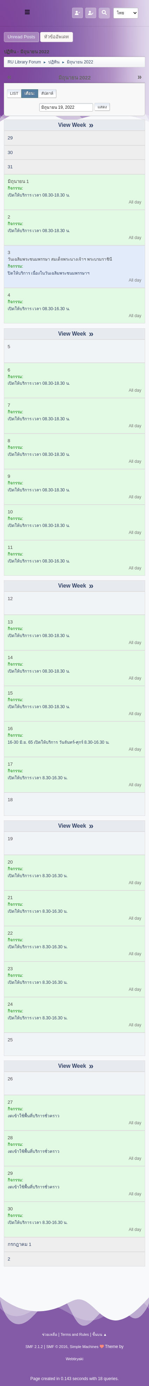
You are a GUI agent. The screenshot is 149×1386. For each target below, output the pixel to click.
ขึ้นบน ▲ (99, 1334)
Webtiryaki (74, 1359)
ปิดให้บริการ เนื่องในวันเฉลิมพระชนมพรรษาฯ (49, 273)
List (14, 93)
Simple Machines (84, 1347)
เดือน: (29, 93)
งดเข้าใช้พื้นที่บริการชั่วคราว (33, 1115)
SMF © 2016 (57, 1347)
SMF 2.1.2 (34, 1347)
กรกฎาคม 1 (19, 1244)
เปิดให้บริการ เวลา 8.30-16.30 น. (38, 777)
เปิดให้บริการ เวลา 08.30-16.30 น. (39, 308)
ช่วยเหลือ (49, 1334)
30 (10, 152)
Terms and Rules (75, 1334)
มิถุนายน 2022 (74, 78)
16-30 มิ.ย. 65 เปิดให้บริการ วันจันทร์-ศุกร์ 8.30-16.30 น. (58, 742)
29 (10, 137)
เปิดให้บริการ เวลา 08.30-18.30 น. (39, 195)
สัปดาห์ (47, 93)
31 (10, 166)
